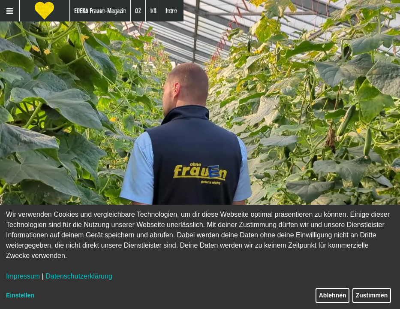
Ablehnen (332, 295)
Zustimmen (372, 295)
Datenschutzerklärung (78, 276)
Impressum (23, 276)
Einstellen (20, 295)
